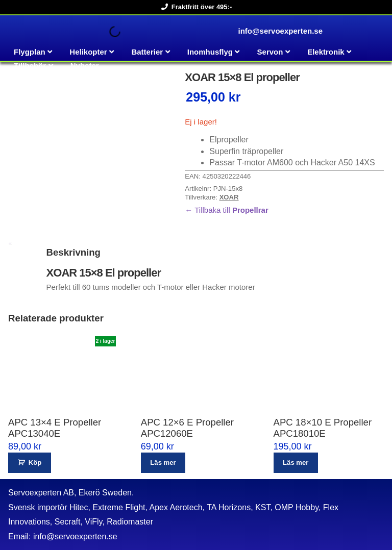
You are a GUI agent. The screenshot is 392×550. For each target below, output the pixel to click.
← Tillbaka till (226, 210)
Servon (270, 51)
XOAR (229, 197)
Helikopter (88, 51)
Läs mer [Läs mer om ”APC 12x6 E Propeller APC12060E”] (163, 462)
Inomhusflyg (210, 51)
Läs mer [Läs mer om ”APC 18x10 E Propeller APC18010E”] (295, 462)
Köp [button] (35, 462)
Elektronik (326, 51)
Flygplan (29, 51)
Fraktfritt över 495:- (195, 7)
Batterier (147, 51)
